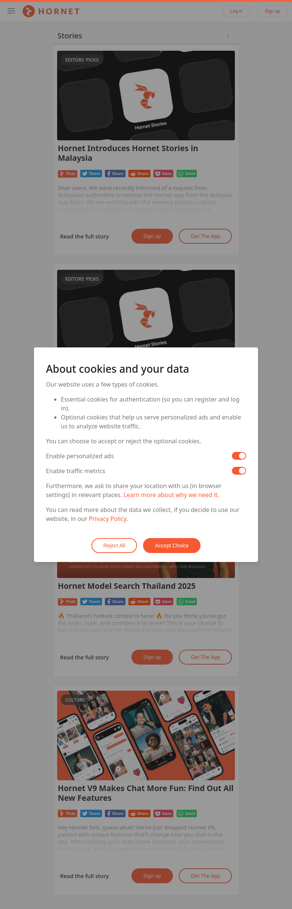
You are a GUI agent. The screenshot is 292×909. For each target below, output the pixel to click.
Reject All (114, 546)
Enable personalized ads (80, 456)
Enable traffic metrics (75, 471)
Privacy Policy (107, 519)
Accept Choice (172, 546)
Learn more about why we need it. (171, 495)
